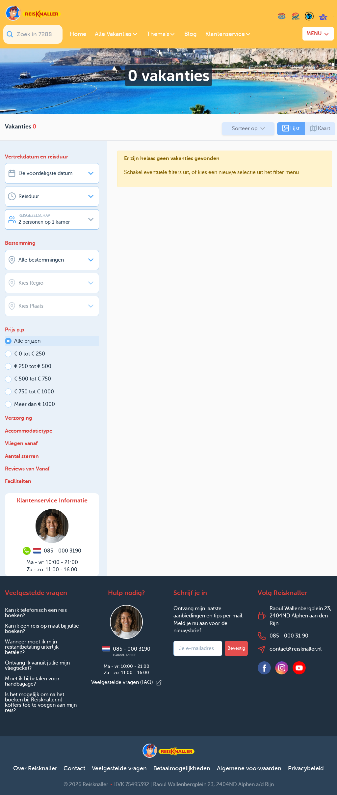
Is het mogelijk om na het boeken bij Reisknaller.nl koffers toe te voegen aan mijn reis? (41, 702)
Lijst (290, 128)
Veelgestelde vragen (119, 768)
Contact (74, 768)
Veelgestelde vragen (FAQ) (126, 682)
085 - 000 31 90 (289, 636)
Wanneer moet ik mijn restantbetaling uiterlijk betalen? (32, 647)
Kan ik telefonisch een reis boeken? (36, 612)
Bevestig (236, 648)
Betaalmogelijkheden (181, 768)
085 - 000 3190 (126, 651)
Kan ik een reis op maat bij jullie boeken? (42, 628)
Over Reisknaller (35, 768)
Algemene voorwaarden (249, 768)
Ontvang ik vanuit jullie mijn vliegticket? (37, 665)
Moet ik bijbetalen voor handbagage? (32, 681)
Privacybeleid (306, 768)
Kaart (320, 128)
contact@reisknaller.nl (296, 649)
